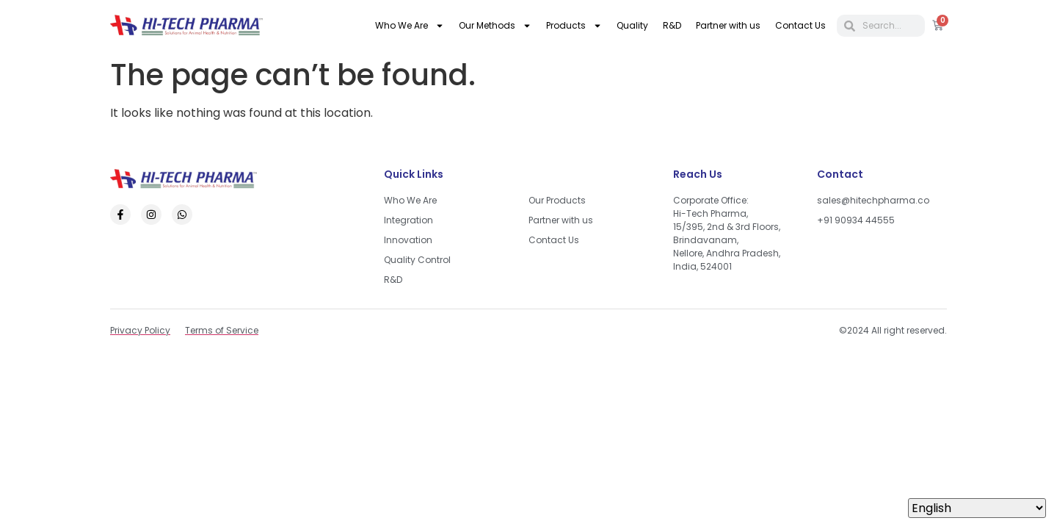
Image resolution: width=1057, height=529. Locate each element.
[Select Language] (977, 508)
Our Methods (495, 25)
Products (574, 25)
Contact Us (800, 25)
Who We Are (409, 25)
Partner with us (728, 25)
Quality (632, 25)
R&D (672, 25)
